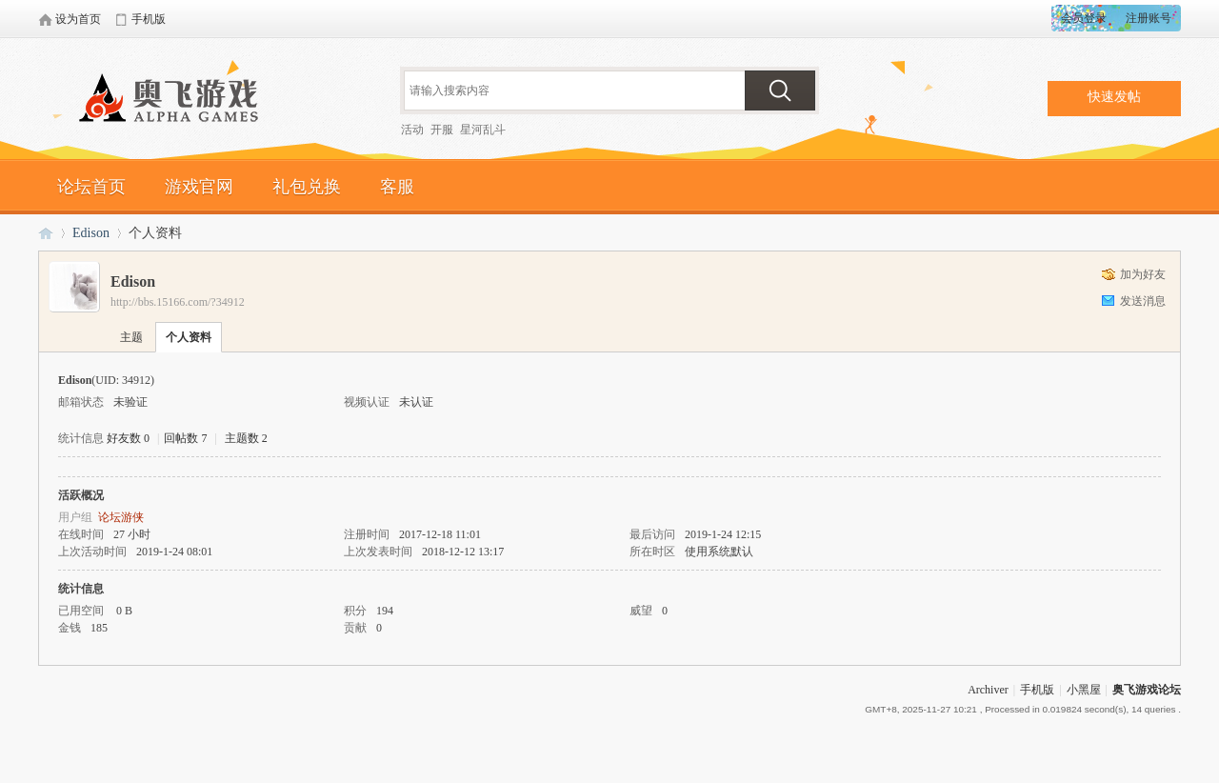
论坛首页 (91, 186)
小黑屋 (1084, 689)
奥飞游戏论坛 (176, 100)
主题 (131, 337)
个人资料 (188, 337)
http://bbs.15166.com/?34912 (177, 302)
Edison (91, 233)
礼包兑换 (306, 186)
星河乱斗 (483, 129)
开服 (441, 129)
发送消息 (1143, 301)
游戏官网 (199, 186)
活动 (412, 129)
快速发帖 (1114, 97)
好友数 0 (128, 438)
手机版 (1037, 689)
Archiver (988, 689)
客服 (397, 186)
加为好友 (1143, 274)
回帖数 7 (185, 438)
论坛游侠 (121, 517)
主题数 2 (246, 438)
